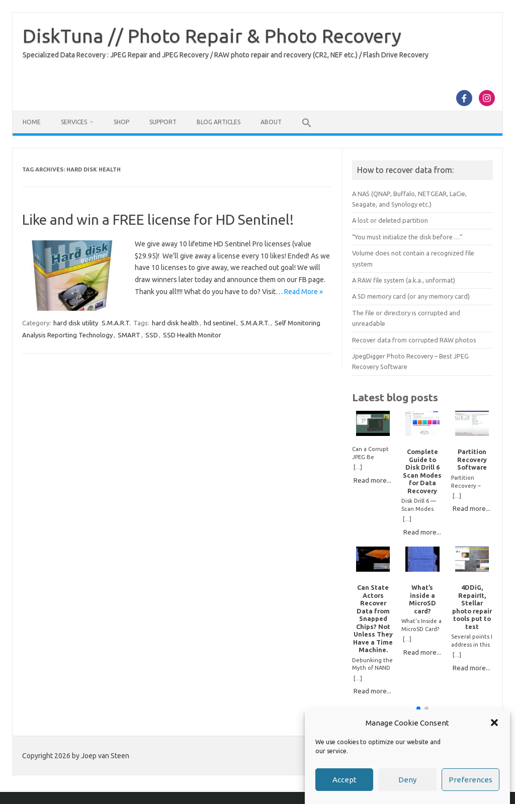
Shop (121, 122)
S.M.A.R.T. (116, 322)
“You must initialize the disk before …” (407, 236)
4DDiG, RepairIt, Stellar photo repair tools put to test (472, 607)
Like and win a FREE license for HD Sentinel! (158, 219)
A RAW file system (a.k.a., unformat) (403, 280)
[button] (494, 723)
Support (163, 122)
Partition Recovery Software (472, 459)
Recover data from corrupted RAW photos (414, 339)
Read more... (372, 480)
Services (74, 122)
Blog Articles (218, 122)
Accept (344, 779)
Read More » (303, 292)
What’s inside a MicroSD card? (422, 599)
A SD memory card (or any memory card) (411, 296)
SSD (151, 334)
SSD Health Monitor (192, 334)
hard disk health (175, 322)
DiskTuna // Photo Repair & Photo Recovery (212, 35)
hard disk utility (75, 322)
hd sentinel (219, 322)
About (271, 122)
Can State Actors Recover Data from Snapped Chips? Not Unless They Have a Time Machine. (373, 618)
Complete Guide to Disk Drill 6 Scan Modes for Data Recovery (422, 471)
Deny (407, 779)
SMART (129, 334)
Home (32, 122)
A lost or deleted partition (390, 220)
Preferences (470, 779)
